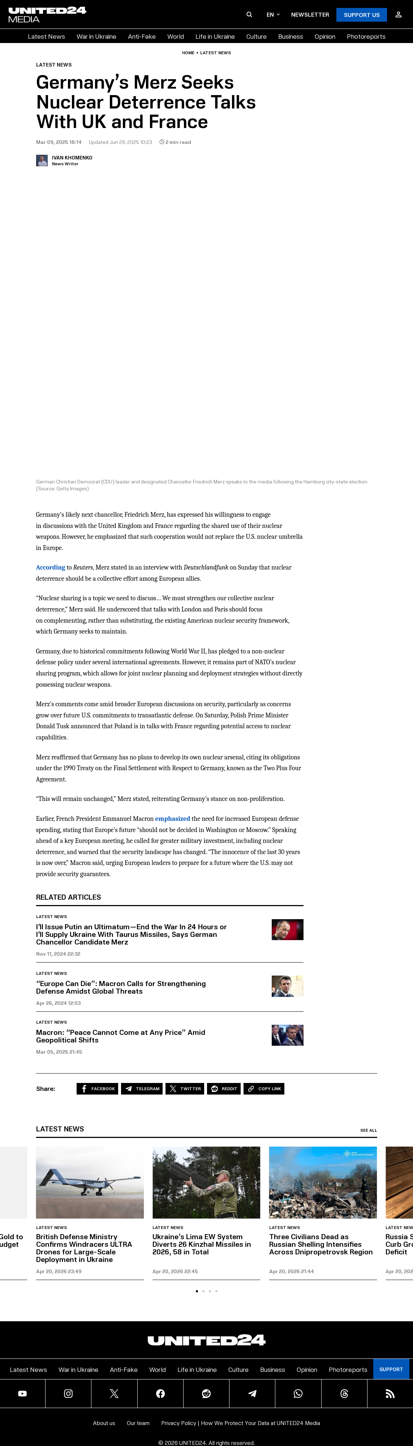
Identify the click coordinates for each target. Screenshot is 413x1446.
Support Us (362, 14)
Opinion (325, 35)
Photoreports (366, 35)
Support (391, 1369)
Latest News (46, 35)
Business (290, 35)
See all (368, 1130)
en (273, 14)
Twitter (185, 1088)
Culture (256, 35)
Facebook (97, 1088)
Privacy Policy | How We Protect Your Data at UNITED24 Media (240, 1423)
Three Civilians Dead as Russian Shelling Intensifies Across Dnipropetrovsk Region (321, 1244)
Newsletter (310, 14)
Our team (138, 1423)
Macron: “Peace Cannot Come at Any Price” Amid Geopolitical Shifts (120, 1036)
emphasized (172, 819)
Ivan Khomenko (72, 157)
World (175, 35)
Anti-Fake (142, 35)
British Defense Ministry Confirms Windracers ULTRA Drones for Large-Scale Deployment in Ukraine (84, 1247)
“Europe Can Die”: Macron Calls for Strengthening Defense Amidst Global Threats (121, 987)
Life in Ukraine (215, 35)
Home (188, 53)
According (50, 567)
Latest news (215, 53)
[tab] (197, 1291)
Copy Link (264, 1088)
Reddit (223, 1088)
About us (104, 1423)
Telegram (141, 1088)
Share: (45, 1088)
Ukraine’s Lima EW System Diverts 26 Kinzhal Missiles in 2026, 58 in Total (201, 1244)
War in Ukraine (96, 35)
